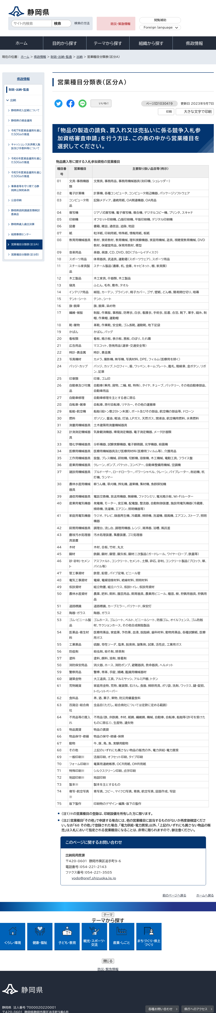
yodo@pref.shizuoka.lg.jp (94, 878)
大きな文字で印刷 (198, 111)
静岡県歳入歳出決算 (23, 224)
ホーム (22, 43)
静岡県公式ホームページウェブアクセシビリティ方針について (135, 974)
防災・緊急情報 (121, 23)
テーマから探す (108, 43)
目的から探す (64, 43)
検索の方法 (82, 23)
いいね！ (104, 103)
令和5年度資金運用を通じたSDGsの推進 (26, 174)
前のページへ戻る (174, 895)
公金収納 (16, 200)
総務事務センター (21, 234)
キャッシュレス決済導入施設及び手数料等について (25, 146)
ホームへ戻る (205, 895)
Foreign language (158, 27)
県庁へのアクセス (195, 949)
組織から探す (151, 43)
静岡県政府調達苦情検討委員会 (25, 212)
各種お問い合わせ (160, 949)
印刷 (169, 111)
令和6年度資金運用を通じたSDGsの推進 (26, 160)
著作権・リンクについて (21, 974)
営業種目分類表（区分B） (25, 254)
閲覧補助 (160, 20)
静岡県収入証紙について (25, 110)
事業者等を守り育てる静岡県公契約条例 (25, 188)
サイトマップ (39, 978)
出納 (79, 56)
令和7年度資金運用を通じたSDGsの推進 (26, 132)
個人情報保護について (65, 974)
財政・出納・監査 (61, 56)
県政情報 (194, 43)
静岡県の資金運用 (21, 120)
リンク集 (11, 978)
